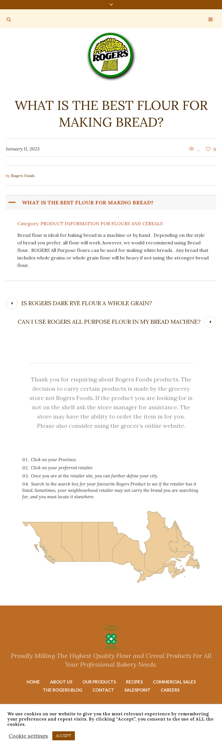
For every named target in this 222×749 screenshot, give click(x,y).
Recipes (134, 681)
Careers (170, 689)
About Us (61, 681)
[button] (111, 203)
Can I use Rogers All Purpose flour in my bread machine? (109, 321)
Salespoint (137, 689)
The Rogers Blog (62, 689)
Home (33, 681)
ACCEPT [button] (63, 735)
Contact (103, 689)
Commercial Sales (174, 681)
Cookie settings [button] (28, 735)
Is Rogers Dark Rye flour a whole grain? (86, 303)
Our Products (99, 681)
